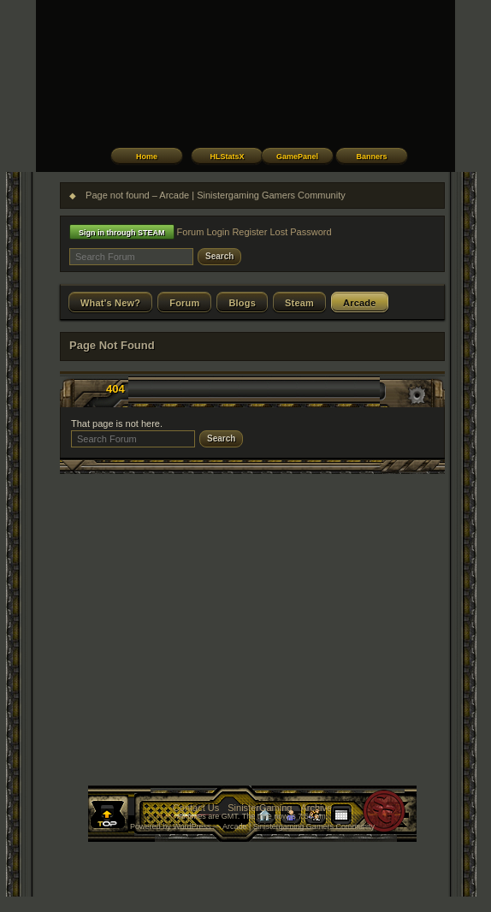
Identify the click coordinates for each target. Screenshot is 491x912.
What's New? (110, 303)
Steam (299, 303)
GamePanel (297, 156)
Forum (184, 303)
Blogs (242, 303)
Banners (371, 156)
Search (219, 256)
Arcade (359, 303)
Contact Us (196, 807)
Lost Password (300, 232)
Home (146, 156)
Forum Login (203, 232)
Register (249, 232)
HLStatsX (227, 156)
